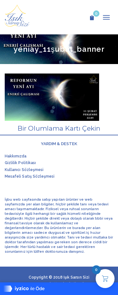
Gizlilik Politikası (20, 163)
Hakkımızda (16, 156)
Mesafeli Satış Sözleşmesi (29, 176)
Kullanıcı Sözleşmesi (24, 170)
